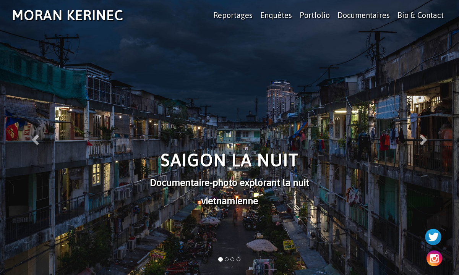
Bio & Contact (420, 15)
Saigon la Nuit (229, 160)
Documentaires (363, 15)
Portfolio (315, 15)
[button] (34, 137)
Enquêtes (276, 15)
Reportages (233, 15)
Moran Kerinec (67, 15)
